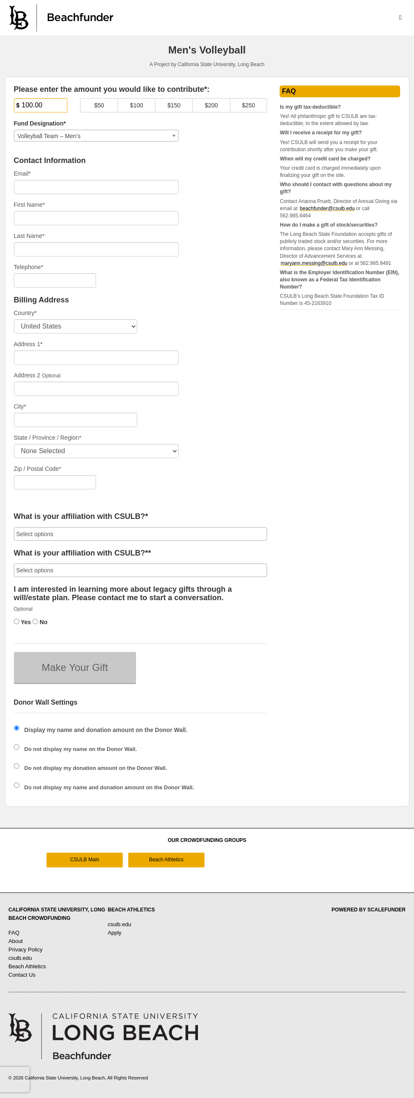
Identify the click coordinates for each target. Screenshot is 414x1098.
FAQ (13, 933)
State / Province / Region (47, 437)
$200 (211, 105)
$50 (99, 105)
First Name (29, 204)
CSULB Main (84, 860)
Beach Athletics (166, 860)
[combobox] (96, 136)
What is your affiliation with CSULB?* (81, 517)
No (40, 622)
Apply (115, 933)
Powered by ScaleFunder (368, 910)
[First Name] (96, 218)
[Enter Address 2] (96, 389)
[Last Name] (96, 249)
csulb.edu (20, 958)
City (20, 406)
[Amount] (41, 105)
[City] (75, 420)
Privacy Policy (25, 949)
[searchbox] (140, 534)
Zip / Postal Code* (37, 468)
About (15, 941)
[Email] (96, 187)
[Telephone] (55, 280)
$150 (173, 105)
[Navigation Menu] (400, 18)
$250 (248, 105)
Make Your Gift (75, 667)
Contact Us (21, 975)
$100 (136, 105)
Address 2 (27, 375)
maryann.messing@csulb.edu (313, 263)
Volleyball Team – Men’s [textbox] (49, 136)
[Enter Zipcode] (55, 482)
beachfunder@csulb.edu (327, 208)
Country (25, 313)
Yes (22, 622)
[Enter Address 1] (96, 357)
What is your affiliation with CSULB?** (82, 553)
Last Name (29, 235)
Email (22, 173)
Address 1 (28, 344)
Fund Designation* (40, 123)
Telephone (28, 267)
